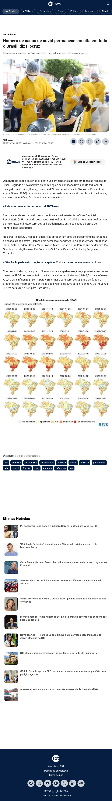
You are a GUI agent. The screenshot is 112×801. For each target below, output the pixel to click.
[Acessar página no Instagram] (39, 783)
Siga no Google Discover (87, 162)
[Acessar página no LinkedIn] (72, 783)
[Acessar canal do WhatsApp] (56, 783)
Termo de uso (56, 775)
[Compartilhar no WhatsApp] (73, 141)
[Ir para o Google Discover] (105, 141)
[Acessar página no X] (64, 783)
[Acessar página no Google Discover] (81, 783)
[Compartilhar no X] (81, 141)
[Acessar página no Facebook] (31, 783)
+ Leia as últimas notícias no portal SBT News (31, 206)
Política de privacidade (56, 770)
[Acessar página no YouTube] (47, 783)
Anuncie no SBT (56, 766)
